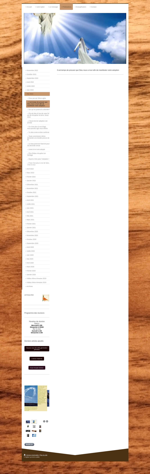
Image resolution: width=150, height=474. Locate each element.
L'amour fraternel (36, 358)
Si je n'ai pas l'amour (36, 368)
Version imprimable (31, 455)
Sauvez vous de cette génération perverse (36, 348)
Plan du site (43, 455)
